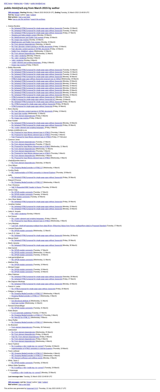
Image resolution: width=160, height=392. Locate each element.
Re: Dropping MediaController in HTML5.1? (27, 168)
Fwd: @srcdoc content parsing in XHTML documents (30, 49)
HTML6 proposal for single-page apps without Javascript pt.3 (33, 97)
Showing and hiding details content (24, 35)
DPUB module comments (20, 197)
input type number (17, 303)
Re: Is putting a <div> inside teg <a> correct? (27, 346)
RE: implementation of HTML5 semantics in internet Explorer (33, 172)
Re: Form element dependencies (23, 44)
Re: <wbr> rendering (18, 56)
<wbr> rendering (17, 60)
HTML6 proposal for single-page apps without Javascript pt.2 (33, 99)
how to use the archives (21, 19)
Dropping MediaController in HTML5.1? (25, 296)
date (27, 15)
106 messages (13, 12)
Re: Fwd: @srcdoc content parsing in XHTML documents (32, 46)
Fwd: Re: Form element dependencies (25, 337)
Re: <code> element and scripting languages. (27, 127)
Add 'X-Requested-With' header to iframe (26, 187)
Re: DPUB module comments (22, 192)
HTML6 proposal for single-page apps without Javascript (31, 106)
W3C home (8, 3)
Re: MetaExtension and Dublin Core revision (27, 37)
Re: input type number (19, 113)
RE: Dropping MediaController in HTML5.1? (27, 353)
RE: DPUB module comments (22, 260)
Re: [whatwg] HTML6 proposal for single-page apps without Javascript (36, 28)
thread (17, 15)
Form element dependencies (21, 327)
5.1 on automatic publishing (21, 313)
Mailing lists (18, 3)
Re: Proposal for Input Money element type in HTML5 (30, 132)
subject (33, 15)
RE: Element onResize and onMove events (27, 358)
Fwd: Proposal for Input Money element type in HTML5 (31, 137)
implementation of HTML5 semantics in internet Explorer (31, 348)
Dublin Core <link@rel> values (22, 51)
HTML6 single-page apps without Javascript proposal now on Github (36, 79)
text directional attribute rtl (20, 301)
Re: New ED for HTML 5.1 (20, 317)
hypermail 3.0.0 (32, 388)
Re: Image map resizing (20, 40)
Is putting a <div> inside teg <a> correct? (26, 372)
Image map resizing (18, 65)
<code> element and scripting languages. (26, 62)
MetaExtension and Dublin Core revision (26, 42)
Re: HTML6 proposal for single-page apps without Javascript (33, 104)
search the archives (38, 19)
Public (26, 3)
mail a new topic (24, 17)
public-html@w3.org (38, 3)
